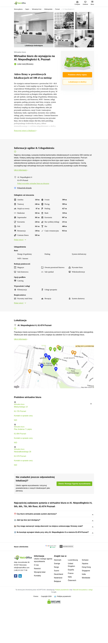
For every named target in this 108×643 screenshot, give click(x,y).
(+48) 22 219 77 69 (20, 609)
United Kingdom (71, 604)
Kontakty (37, 615)
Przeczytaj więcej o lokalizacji (25, 131)
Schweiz (85, 599)
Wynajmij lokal (39, 611)
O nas (36, 604)
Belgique (57, 620)
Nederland (58, 617)
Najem (27, 9)
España (71, 609)
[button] (54, 402)
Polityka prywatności (62, 629)
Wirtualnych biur (36, 9)
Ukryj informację (21, 170)
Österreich (72, 619)
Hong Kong (86, 606)
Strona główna (18, 9)
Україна (85, 603)
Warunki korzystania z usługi (83, 629)
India (84, 613)
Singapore (86, 610)
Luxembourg (73, 599)
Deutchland (58, 613)
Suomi (56, 610)
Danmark (57, 599)
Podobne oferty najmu (77, 75)
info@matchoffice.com (21, 607)
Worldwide (86, 617)
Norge (56, 606)
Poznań (57, 9)
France (70, 612)
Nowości (37, 608)
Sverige (57, 603)
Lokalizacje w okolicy (77, 82)
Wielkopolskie (48, 9)
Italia (70, 616)
